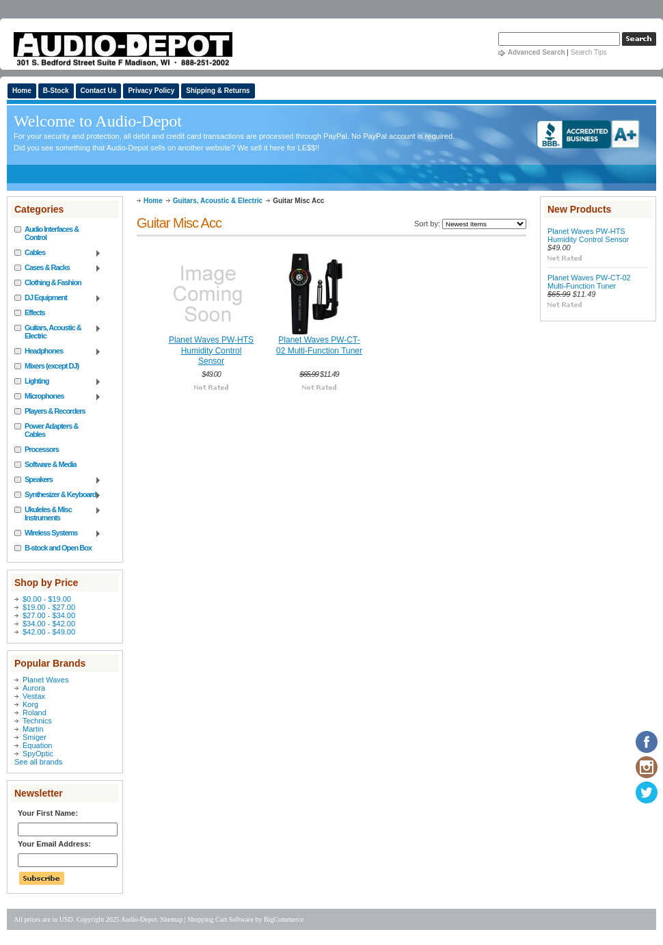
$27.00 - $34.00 (49, 615)
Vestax (34, 696)
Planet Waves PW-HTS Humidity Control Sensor (211, 350)
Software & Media (51, 464)
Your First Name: (48, 813)
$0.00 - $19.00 (47, 599)
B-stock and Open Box (58, 548)
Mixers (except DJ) (52, 366)
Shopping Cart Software (220, 919)
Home (153, 200)
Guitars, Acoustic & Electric (57, 331)
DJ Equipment (57, 298)
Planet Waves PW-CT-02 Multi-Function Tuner (319, 345)
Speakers (57, 480)
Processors (42, 449)
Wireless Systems (57, 533)
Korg (30, 704)
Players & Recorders (55, 411)
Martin (33, 729)
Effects (35, 312)
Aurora (34, 688)
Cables (57, 253)
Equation (37, 745)
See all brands (38, 762)
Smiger (34, 737)
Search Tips (589, 52)
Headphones (57, 351)
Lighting (57, 381)
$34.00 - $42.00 (49, 624)
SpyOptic (38, 753)
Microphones (57, 396)
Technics (37, 721)
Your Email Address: (54, 844)
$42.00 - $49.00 (49, 632)
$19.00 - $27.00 (49, 607)
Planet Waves (45, 680)
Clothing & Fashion (53, 282)
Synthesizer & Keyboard (57, 495)
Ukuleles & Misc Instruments (57, 513)
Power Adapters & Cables (51, 430)
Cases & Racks (57, 268)
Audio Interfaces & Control (52, 233)
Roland (34, 712)
